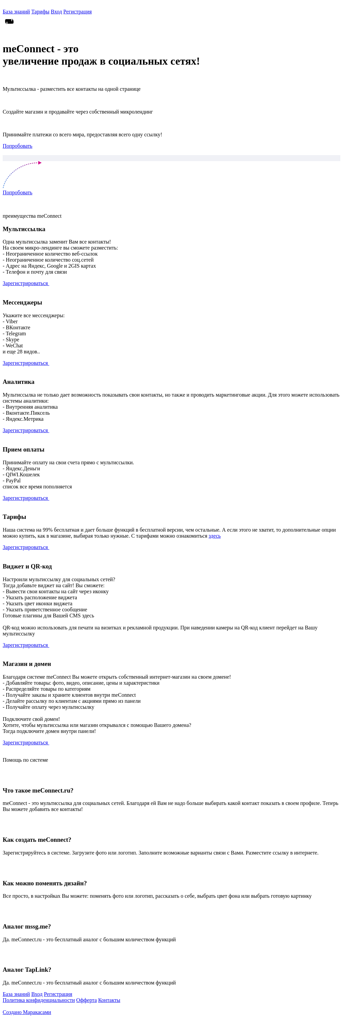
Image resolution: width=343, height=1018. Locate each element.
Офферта (86, 1000)
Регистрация (77, 11)
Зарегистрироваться (26, 283)
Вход (56, 11)
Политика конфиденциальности (39, 1000)
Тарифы (40, 11)
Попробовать (17, 146)
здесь (215, 536)
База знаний (16, 11)
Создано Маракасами (27, 1012)
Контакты (109, 1000)
